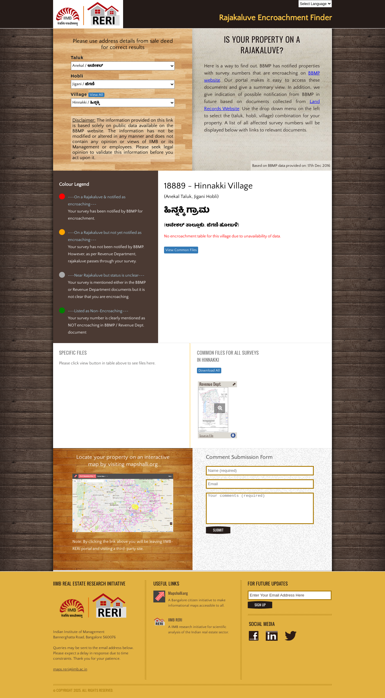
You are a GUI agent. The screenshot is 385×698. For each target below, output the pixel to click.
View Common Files (181, 250)
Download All (209, 370)
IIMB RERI (175, 619)
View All (96, 95)
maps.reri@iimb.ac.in (70, 669)
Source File (206, 435)
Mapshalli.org (178, 593)
